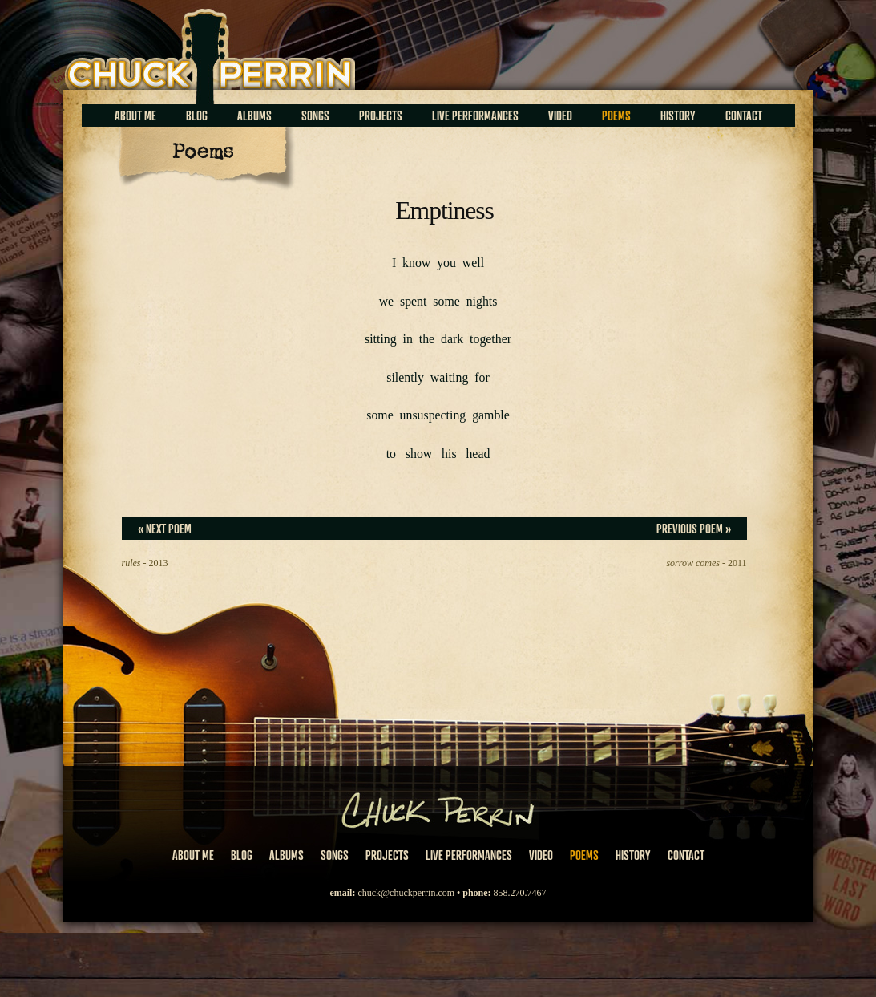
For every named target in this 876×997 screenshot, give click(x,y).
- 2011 (706, 563)
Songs (315, 115)
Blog (197, 115)
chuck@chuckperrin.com (405, 892)
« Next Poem (165, 529)
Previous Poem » (693, 529)
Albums (254, 115)
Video (560, 115)
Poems (616, 115)
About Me (135, 115)
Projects (380, 115)
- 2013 (145, 563)
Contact (743, 115)
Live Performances (475, 115)
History (678, 115)
